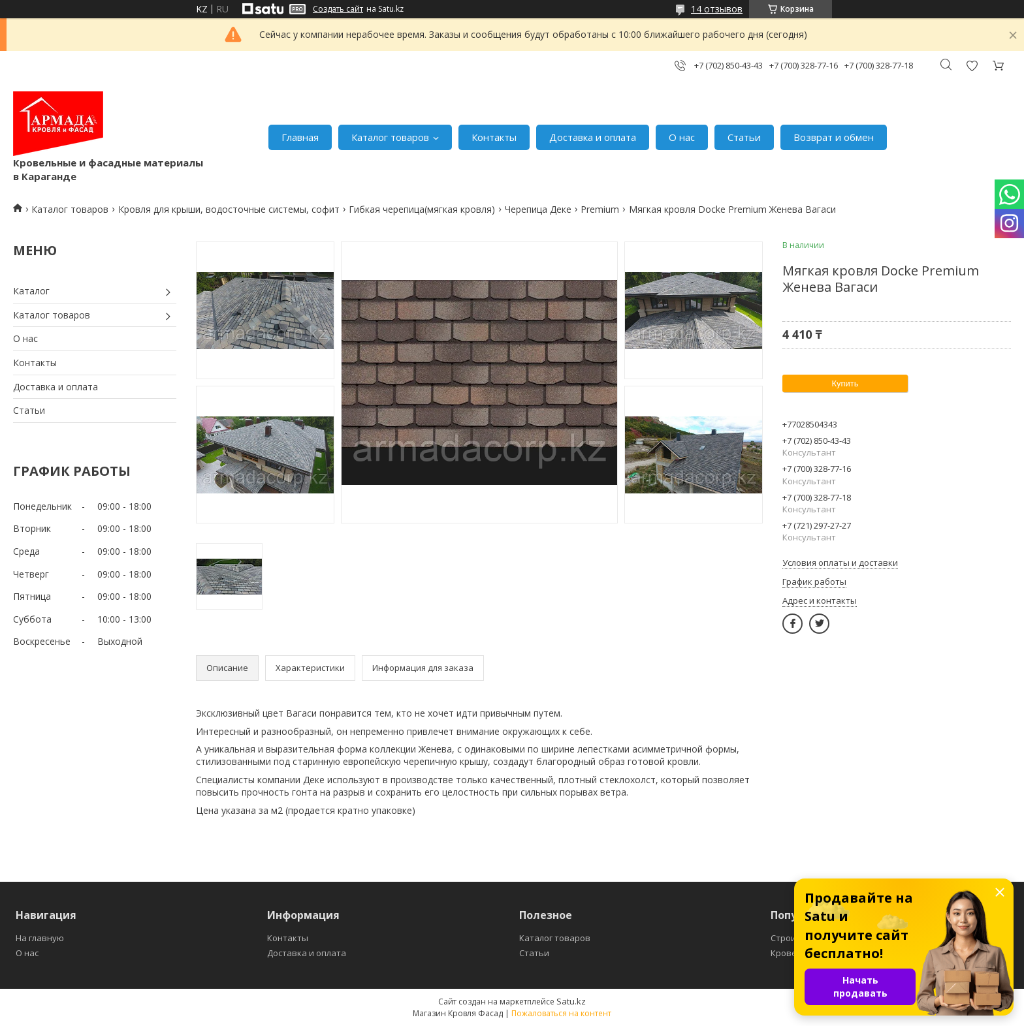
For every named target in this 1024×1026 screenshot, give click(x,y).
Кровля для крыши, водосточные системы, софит (229, 209)
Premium (600, 209)
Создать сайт (338, 9)
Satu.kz (571, 1001)
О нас (682, 137)
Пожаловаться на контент (561, 1013)
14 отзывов (717, 9)
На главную (40, 938)
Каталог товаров (390, 137)
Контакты (494, 137)
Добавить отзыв (972, 65)
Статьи (744, 137)
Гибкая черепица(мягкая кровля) (422, 209)
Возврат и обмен (833, 137)
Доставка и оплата (592, 137)
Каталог (31, 291)
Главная (300, 137)
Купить (844, 383)
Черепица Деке (538, 209)
